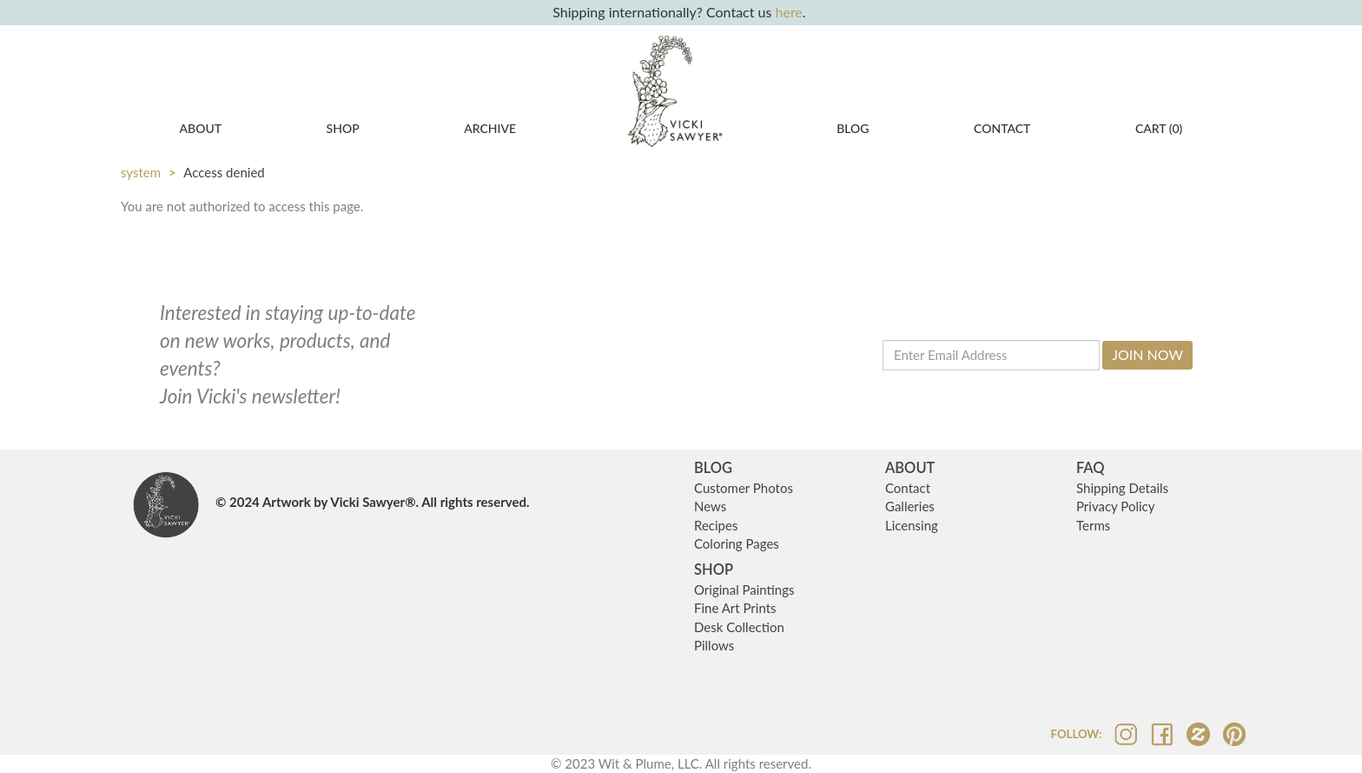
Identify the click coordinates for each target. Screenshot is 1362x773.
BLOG (713, 467)
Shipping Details (1122, 488)
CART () (1158, 128)
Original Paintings (744, 589)
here (789, 11)
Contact (1002, 128)
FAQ (1090, 467)
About (201, 128)
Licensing (911, 525)
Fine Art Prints (735, 608)
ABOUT (910, 467)
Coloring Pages (736, 543)
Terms (1093, 525)
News (710, 506)
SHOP (713, 569)
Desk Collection (739, 627)
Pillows (714, 645)
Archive (490, 128)
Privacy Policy (1115, 506)
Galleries (910, 506)
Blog (852, 128)
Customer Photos (743, 488)
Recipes (715, 525)
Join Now (1147, 354)
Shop (343, 128)
